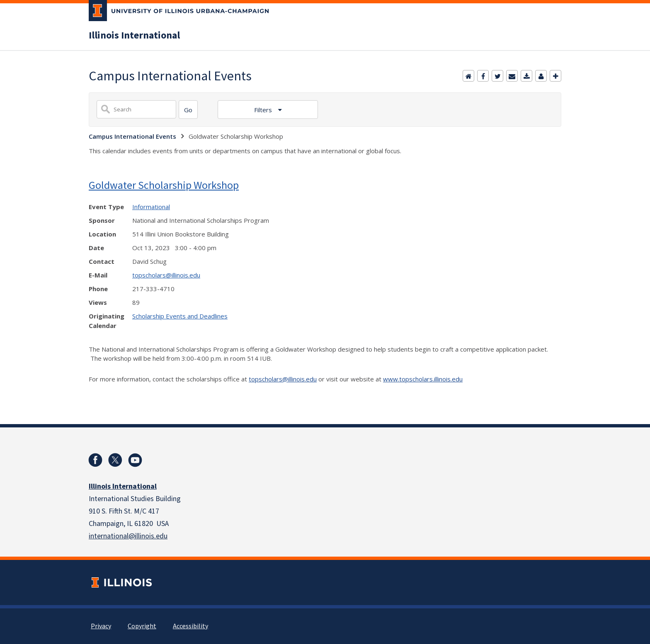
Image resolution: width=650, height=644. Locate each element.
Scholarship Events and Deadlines (180, 316)
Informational (151, 207)
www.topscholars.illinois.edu (423, 379)
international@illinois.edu (128, 536)
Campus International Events (132, 136)
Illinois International (134, 35)
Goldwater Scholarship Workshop (164, 185)
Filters (264, 110)
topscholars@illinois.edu (166, 275)
